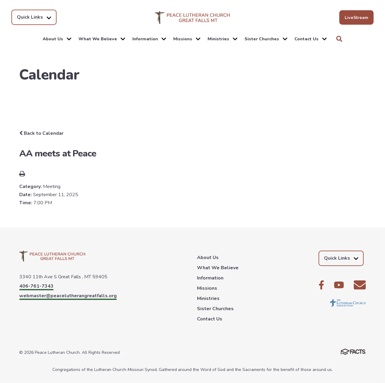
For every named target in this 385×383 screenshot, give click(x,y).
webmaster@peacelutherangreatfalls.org (68, 295)
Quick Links (34, 17)
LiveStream (356, 17)
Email (360, 284)
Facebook (321, 284)
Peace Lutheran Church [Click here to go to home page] (192, 17)
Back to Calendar (41, 133)
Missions (186, 39)
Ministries (222, 39)
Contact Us (310, 39)
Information (149, 39)
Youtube (339, 284)
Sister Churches (266, 39)
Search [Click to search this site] (339, 39)
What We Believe (102, 39)
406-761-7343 (36, 286)
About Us (57, 39)
